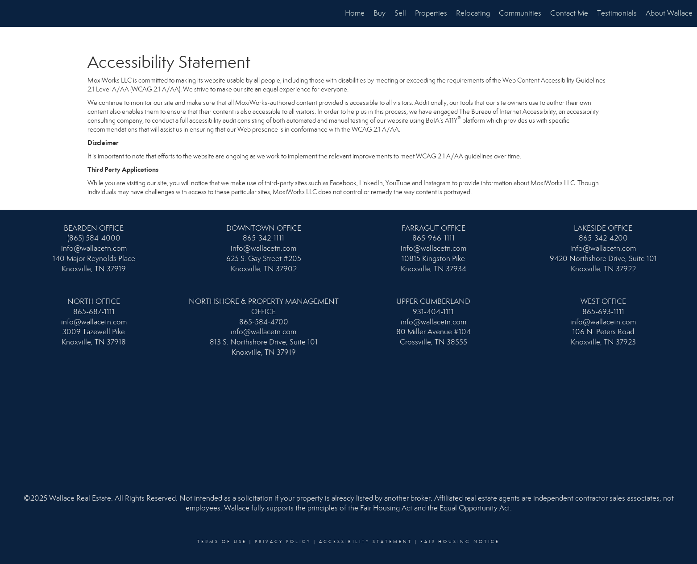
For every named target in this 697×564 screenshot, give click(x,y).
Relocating (473, 13)
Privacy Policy (283, 541)
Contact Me (569, 13)
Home (355, 13)
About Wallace (669, 13)
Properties (431, 13)
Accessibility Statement (365, 541)
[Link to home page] (11, 13)
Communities (520, 13)
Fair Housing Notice (460, 541)
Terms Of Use (222, 541)
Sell (400, 13)
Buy (379, 13)
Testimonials (617, 13)
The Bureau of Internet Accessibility (507, 112)
